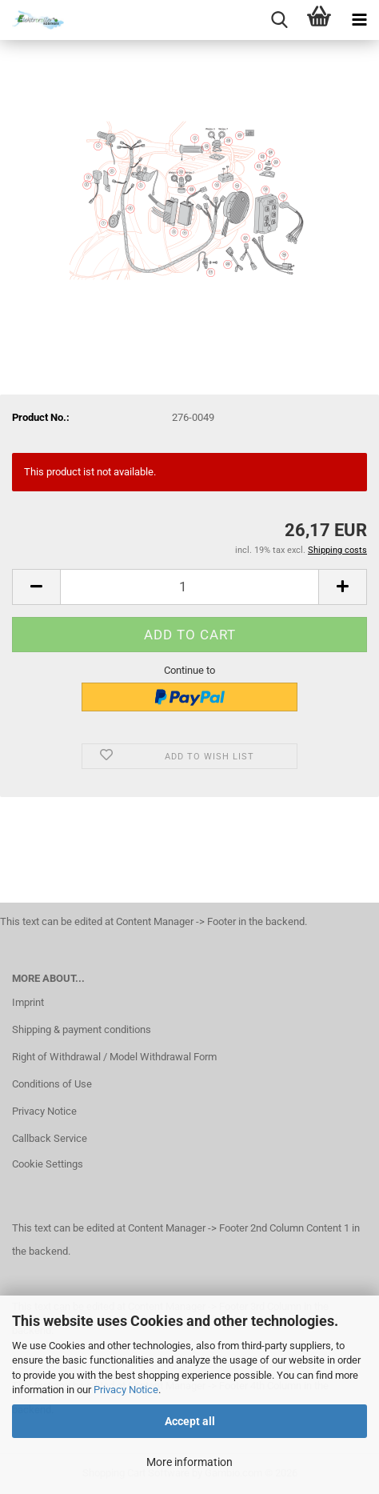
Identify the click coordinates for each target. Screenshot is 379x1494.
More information (189, 1462)
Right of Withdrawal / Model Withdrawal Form (114, 1057)
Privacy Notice (126, 1390)
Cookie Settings (47, 1164)
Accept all (190, 1421)
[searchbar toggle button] (279, 20)
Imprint (28, 1002)
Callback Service (49, 1138)
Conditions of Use (52, 1084)
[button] (36, 587)
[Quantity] (189, 587)
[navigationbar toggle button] (359, 20)
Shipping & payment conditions (81, 1029)
